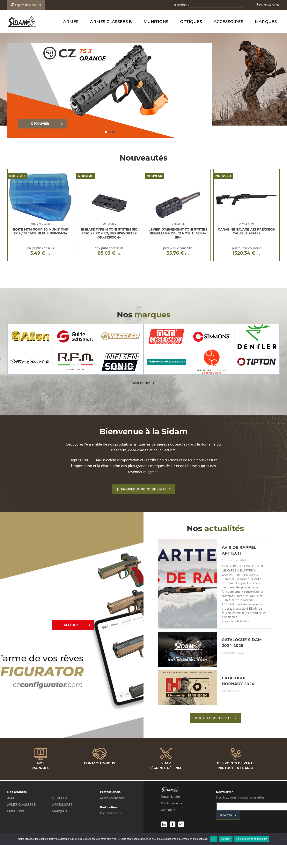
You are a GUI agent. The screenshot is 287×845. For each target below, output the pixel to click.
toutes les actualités (213, 720)
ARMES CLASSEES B (111, 21)
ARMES (70, 21)
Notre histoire (170, 797)
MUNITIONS (156, 21)
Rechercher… (180, 5)
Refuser (225, 838)
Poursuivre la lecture (235, 623)
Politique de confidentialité (251, 838)
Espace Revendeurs (26, 5)
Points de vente (268, 5)
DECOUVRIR (40, 123)
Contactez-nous (111, 814)
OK (213, 838)
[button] (106, 132)
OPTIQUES (191, 21)
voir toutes (141, 383)
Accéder (71, 626)
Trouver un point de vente (141, 489)
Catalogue (168, 811)
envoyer (226, 816)
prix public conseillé (40, 251)
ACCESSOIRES (228, 21)
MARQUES (266, 21)
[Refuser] (282, 839)
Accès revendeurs (112, 799)
